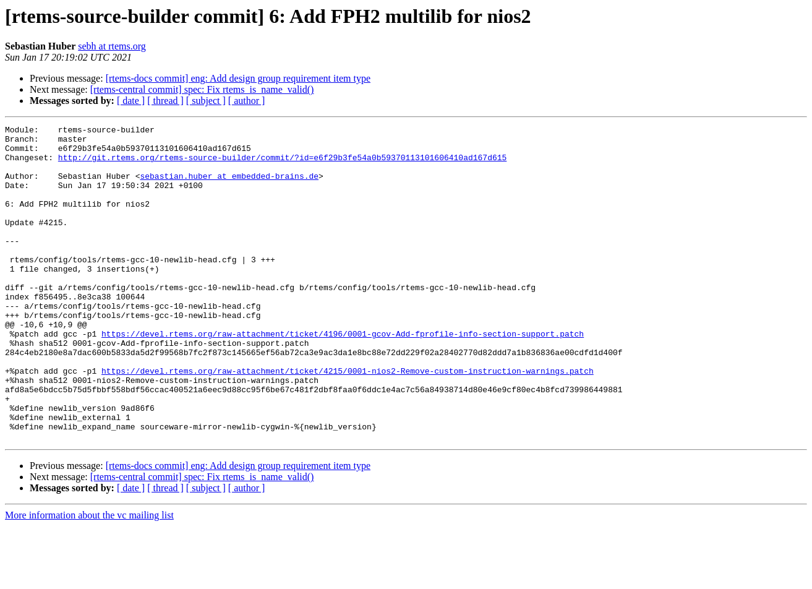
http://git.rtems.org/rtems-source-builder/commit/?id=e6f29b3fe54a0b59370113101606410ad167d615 (282, 164)
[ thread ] (165, 100)
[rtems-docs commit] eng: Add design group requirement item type (238, 78)
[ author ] (246, 100)
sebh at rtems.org (111, 46)
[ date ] (131, 100)
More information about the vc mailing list (89, 578)
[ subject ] (206, 100)
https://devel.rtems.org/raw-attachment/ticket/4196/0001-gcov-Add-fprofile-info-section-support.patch (342, 376)
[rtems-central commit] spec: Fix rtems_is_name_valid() (202, 89)
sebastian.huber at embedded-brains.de (229, 186)
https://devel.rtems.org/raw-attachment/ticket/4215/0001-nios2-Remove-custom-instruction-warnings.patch (347, 420)
